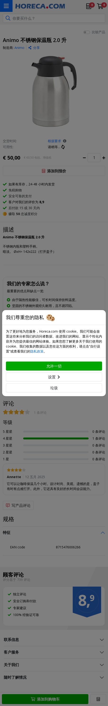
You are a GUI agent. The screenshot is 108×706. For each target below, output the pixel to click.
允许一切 (54, 366)
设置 (54, 377)
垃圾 (54, 388)
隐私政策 (37, 351)
